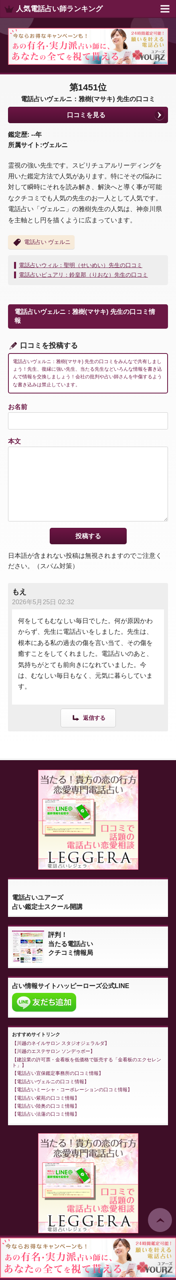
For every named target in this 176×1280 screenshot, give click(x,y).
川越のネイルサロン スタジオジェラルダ (61, 1043)
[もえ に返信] (88, 717)
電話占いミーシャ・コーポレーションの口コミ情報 (72, 1089)
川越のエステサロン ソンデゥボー (53, 1051)
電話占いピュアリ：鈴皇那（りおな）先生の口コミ (83, 275)
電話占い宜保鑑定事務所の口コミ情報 (58, 1073)
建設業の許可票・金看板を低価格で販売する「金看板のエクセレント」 (86, 1062)
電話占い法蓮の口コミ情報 (46, 1114)
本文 (14, 441)
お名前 (17, 406)
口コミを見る (86, 115)
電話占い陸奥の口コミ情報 (46, 1106)
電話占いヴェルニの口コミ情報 (50, 1081)
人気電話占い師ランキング (59, 9)
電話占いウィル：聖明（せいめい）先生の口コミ (80, 265)
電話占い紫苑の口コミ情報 (46, 1098)
